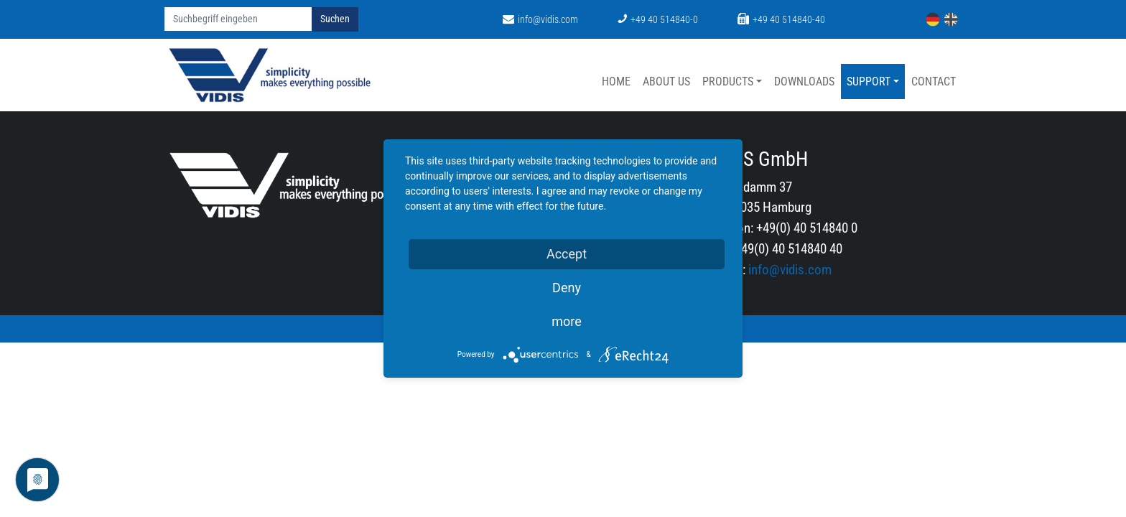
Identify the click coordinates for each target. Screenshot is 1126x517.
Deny (566, 287)
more (567, 321)
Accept (566, 253)
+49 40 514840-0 (658, 20)
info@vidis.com (540, 20)
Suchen (335, 19)
